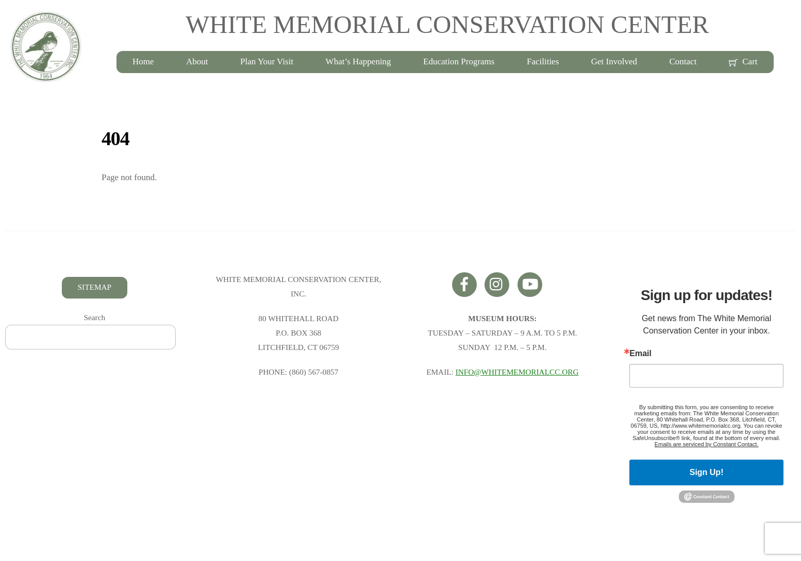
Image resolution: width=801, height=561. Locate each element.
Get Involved (614, 61)
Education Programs (458, 61)
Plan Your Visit (266, 61)
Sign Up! (707, 472)
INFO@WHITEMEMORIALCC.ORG (517, 371)
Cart (743, 61)
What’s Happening (358, 61)
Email (640, 353)
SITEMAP (94, 287)
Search (95, 317)
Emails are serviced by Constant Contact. (707, 444)
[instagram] (499, 283)
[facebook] (466, 283)
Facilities (543, 61)
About (197, 61)
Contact (683, 61)
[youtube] (532, 283)
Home (143, 61)
